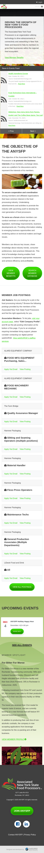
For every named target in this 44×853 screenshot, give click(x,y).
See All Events (22, 645)
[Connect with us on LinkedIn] (26, 824)
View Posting (25, 369)
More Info (17, 631)
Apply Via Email (10, 369)
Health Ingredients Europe (18, 73)
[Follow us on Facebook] (17, 824)
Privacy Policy (30, 835)
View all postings (22, 587)
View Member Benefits (14, 58)
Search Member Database (32, 273)
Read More (21, 84)
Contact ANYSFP (15, 835)
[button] (37, 6)
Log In (39, 2)
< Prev (11, 131)
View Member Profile (14, 739)
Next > (33, 131)
